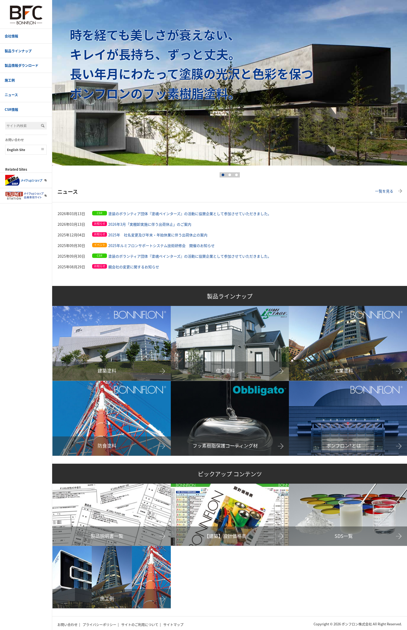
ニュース (11, 94)
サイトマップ (173, 624)
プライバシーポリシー (99, 624)
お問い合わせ (14, 140)
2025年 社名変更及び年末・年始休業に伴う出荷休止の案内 (157, 234)
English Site (16, 149)
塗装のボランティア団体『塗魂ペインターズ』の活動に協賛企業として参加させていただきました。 (189, 213)
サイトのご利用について (139, 624)
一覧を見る (384, 191)
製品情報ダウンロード (21, 65)
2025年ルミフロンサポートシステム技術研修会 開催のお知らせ (161, 245)
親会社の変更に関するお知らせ (133, 266)
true (399, 90)
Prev (60, 90)
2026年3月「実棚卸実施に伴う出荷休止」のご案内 (149, 224)
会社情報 (11, 35)
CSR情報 (11, 109)
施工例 (10, 80)
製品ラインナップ (18, 50)
